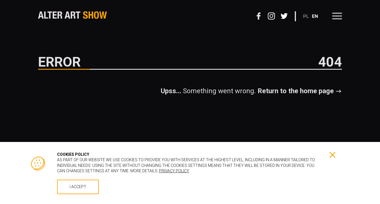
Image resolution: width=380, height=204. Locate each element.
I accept (78, 186)
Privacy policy (174, 171)
